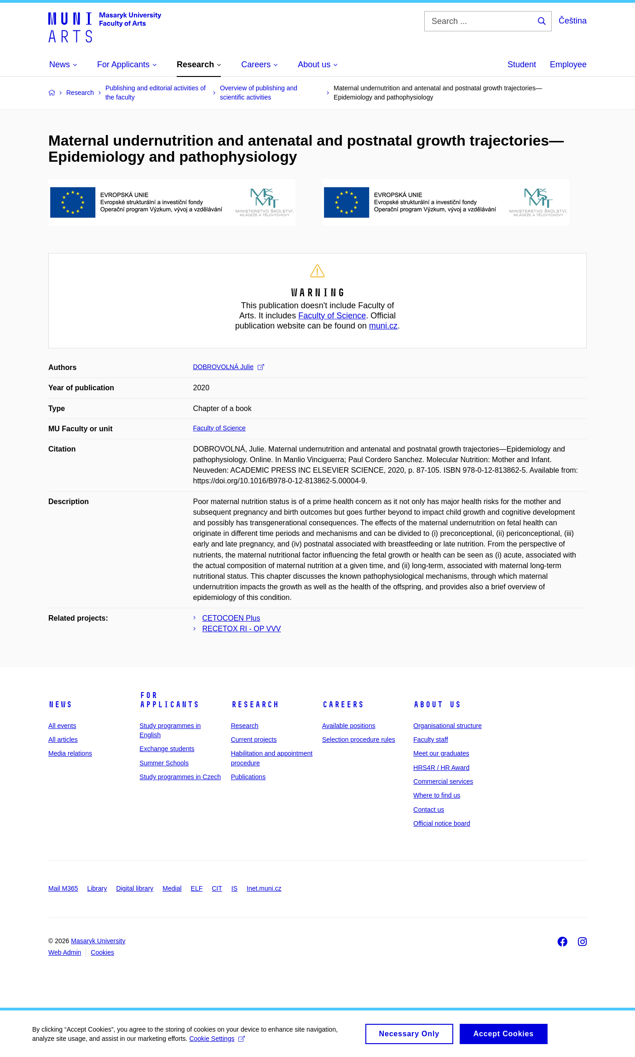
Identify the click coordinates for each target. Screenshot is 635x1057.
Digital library (134, 888)
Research (255, 704)
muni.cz (383, 325)
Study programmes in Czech (180, 777)
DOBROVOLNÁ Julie (228, 366)
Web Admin (64, 952)
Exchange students (166, 748)
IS (234, 888)
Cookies (102, 952)
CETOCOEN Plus (231, 618)
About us (437, 704)
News (60, 704)
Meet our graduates (441, 753)
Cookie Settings (217, 1041)
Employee (568, 64)
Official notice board (441, 823)
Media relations (70, 753)
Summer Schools (164, 763)
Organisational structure (447, 725)
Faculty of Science (332, 315)
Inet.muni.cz (264, 888)
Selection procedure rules (358, 739)
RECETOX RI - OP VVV (241, 629)
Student (522, 64)
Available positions (348, 725)
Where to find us (436, 795)
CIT (217, 888)
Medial (171, 888)
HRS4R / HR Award (441, 767)
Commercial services (443, 781)
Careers (343, 704)
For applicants (169, 700)
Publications (248, 777)
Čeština (573, 20)
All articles (63, 739)
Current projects (254, 739)
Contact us (428, 809)
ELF (197, 888)
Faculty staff (430, 739)
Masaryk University (98, 941)
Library (97, 888)
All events (62, 725)
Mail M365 (63, 888)
